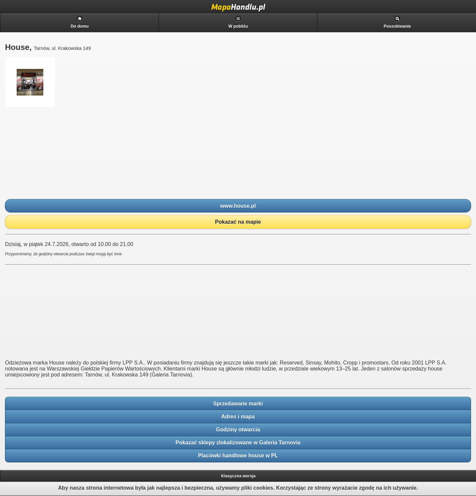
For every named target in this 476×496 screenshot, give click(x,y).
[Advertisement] (55, 153)
